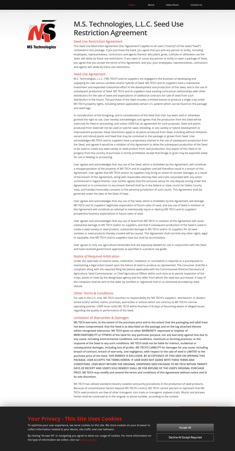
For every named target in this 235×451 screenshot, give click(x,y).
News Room (172, 4)
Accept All (185, 427)
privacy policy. (88, 440)
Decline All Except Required (185, 437)
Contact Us (196, 4)
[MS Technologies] (42, 35)
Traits (132, 4)
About (151, 4)
